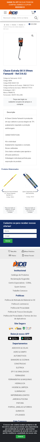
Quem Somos (20, 287)
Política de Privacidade (20, 308)
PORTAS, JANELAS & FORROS (20, 407)
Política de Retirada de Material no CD (20, 300)
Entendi (20, 436)
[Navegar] (2, 190)
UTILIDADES (20, 415)
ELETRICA (20, 368)
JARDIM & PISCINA (20, 399)
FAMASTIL (11, 92)
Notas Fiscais (28, 255)
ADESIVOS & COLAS (20, 348)
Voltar (33, 24)
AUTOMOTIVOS (20, 356)
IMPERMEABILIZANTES (20, 395)
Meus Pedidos (28, 251)
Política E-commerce (20, 304)
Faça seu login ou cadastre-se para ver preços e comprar (20, 101)
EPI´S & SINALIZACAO (20, 372)
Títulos (12, 255)
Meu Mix (12, 251)
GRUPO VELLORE (17, 95)
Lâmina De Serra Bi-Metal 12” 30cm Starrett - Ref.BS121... (10, 193)
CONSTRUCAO (20, 364)
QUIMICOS (20, 411)
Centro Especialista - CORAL (20, 283)
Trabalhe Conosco (20, 291)
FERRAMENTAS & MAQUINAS (20, 379)
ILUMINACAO (20, 391)
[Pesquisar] (36, 18)
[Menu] (5, 12)
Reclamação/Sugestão (20, 279)
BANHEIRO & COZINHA (20, 360)
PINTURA (20, 403)
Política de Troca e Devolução (20, 312)
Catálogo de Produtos (20, 275)
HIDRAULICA (20, 383)
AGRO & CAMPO (20, 352)
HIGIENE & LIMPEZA (20, 387)
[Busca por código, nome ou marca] (18, 18)
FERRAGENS (20, 375)
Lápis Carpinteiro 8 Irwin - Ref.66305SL (30, 192)
